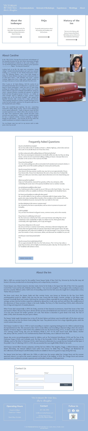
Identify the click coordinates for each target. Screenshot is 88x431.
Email (16, 378)
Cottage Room (68, 354)
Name (16, 373)
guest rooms (40, 212)
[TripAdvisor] (77, 410)
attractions (49, 175)
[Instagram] (69, 410)
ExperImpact (45, 428)
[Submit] (66, 384)
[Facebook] (73, 410)
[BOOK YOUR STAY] (25, 258)
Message (46, 372)
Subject (16, 384)
